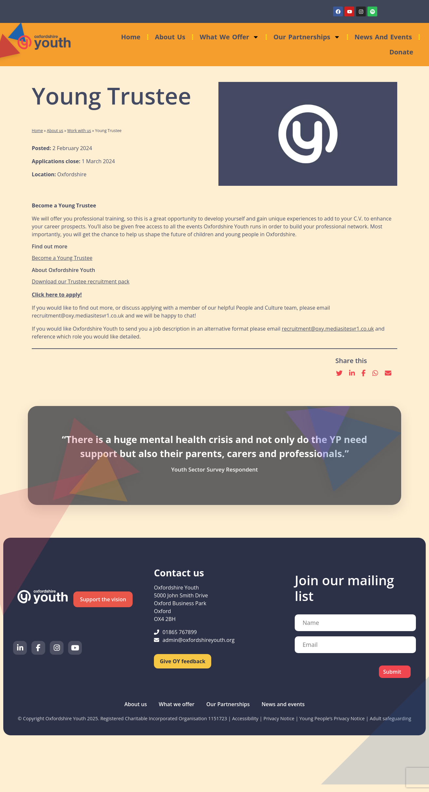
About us (170, 36)
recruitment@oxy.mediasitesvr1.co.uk (328, 328)
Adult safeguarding (390, 718)
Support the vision (103, 599)
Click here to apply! (57, 294)
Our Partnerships (306, 37)
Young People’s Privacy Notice (331, 718)
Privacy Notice (278, 718)
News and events (383, 36)
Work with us (79, 130)
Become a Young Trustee (62, 257)
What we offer (229, 37)
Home (130, 36)
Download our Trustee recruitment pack (80, 281)
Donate (401, 52)
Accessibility (245, 718)
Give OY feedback (182, 661)
